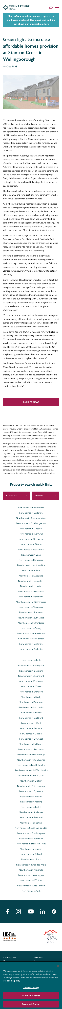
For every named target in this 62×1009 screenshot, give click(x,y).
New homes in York (31, 891)
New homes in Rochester (31, 812)
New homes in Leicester (31, 728)
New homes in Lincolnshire (31, 581)
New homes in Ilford (31, 723)
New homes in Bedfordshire (31, 507)
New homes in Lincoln (31, 733)
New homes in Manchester (31, 591)
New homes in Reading (31, 801)
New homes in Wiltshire (31, 644)
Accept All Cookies (31, 1004)
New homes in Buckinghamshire (31, 518)
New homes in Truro (31, 859)
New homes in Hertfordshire (31, 565)
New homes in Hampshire (31, 560)
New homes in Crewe (31, 686)
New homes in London (31, 586)
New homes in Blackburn (31, 670)
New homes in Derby (31, 697)
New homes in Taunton (31, 849)
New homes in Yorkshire (31, 649)
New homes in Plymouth (31, 791)
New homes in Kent (31, 570)
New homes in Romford (31, 817)
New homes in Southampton (31, 833)
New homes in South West (31, 617)
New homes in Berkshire (31, 512)
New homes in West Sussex (31, 638)
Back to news (31, 402)
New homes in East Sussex (31, 549)
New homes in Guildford (31, 718)
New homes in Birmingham (31, 665)
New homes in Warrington (31, 875)
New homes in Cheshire (31, 528)
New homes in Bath (31, 660)
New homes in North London (31, 765)
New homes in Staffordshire (31, 622)
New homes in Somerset (31, 612)
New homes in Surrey (31, 628)
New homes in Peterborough (31, 786)
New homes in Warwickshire (31, 633)
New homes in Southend (31, 838)
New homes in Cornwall (31, 533)
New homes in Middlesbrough (31, 754)
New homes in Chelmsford (31, 676)
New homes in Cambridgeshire (31, 523)
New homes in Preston (31, 796)
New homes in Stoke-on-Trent (31, 843)
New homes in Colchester (31, 681)
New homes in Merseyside (31, 596)
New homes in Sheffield (31, 822)
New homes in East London (31, 707)
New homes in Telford (31, 854)
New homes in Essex (31, 554)
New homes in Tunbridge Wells (31, 864)
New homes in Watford (31, 880)
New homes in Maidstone (31, 744)
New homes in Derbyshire (31, 539)
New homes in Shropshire (31, 607)
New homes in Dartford (31, 691)
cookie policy (13, 980)
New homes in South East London (31, 828)
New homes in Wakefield (31, 869)
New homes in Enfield (31, 712)
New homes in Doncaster (31, 702)
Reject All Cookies (31, 995)
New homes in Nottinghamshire (31, 602)
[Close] (58, 966)
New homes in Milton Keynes (31, 759)
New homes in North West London (31, 770)
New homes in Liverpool (31, 738)
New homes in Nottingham (31, 775)
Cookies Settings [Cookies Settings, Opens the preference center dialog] (31, 987)
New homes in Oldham (31, 780)
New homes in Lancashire (31, 575)
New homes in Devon (31, 544)
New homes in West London (31, 885)
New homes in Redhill (31, 807)
